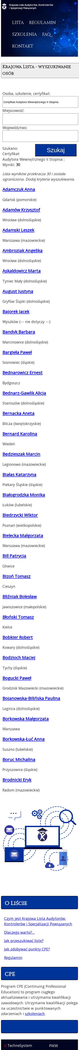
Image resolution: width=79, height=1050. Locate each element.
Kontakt (22, 46)
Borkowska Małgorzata (25, 719)
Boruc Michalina (18, 759)
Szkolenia (24, 34)
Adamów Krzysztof (21, 210)
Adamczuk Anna (18, 189)
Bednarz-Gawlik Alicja (24, 393)
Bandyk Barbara (18, 332)
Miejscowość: (13, 110)
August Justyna (17, 291)
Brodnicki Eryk (16, 780)
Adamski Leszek (18, 230)
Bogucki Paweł (16, 678)
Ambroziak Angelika (22, 250)
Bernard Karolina (19, 434)
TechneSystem (18, 1045)
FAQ (46, 34)
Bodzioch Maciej (18, 657)
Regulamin (42, 23)
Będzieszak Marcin (21, 454)
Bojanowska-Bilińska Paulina (31, 698)
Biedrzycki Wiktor (20, 515)
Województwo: (14, 127)
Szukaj (55, 150)
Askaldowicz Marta (21, 271)
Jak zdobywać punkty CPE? (27, 949)
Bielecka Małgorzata (22, 535)
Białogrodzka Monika (23, 495)
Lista (18, 23)
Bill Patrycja (14, 556)
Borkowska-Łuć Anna (23, 739)
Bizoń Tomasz (16, 576)
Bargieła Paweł (17, 352)
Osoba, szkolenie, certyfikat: (26, 93)
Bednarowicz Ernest (22, 372)
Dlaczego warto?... (19, 932)
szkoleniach (35, 1013)
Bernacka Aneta (18, 413)
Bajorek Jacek (15, 311)
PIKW (53, 1045)
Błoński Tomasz (18, 617)
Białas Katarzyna (19, 474)
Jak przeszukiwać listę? (24, 940)
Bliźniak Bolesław (19, 596)
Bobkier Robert (17, 637)
